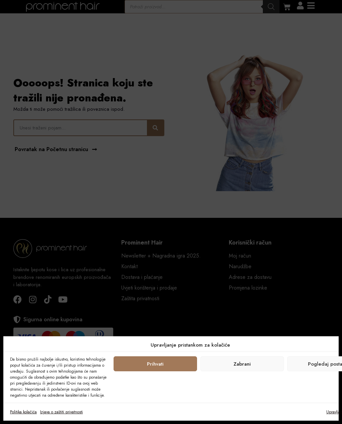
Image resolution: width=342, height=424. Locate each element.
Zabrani (242, 364)
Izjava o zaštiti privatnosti (61, 412)
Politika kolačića (23, 412)
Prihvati (155, 364)
